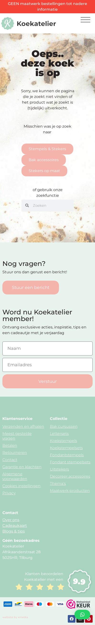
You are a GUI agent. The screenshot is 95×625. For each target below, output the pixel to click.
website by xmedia (15, 617)
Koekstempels (63, 440)
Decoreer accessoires (70, 476)
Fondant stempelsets (70, 462)
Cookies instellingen (21, 486)
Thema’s (58, 483)
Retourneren (14, 452)
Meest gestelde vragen (17, 436)
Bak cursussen (64, 426)
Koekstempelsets (66, 448)
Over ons (10, 520)
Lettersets (59, 433)
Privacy (9, 493)
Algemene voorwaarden (14, 476)
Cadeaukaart (14, 525)
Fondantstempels (67, 455)
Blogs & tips (13, 531)
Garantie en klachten (22, 467)
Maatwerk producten (70, 490)
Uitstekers (59, 469)
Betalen (9, 445)
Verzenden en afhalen (23, 426)
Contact (9, 459)
